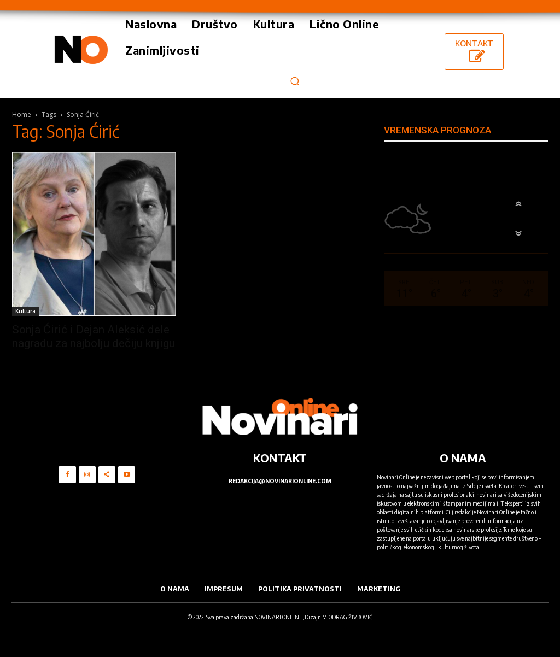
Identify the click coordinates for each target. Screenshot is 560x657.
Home (21, 114)
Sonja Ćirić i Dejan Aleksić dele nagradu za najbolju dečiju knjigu (93, 336)
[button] (294, 80)
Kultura (25, 311)
